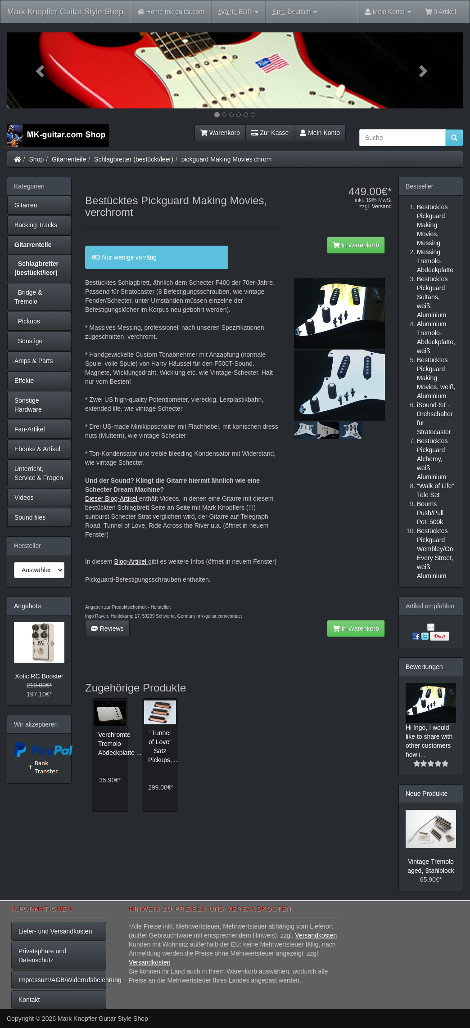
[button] (41, 70)
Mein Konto (320, 132)
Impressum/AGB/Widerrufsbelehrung (62, 979)
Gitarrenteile (69, 159)
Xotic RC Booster (39, 676)
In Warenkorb (356, 245)
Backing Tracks (35, 225)
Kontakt (29, 999)
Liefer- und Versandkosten (55, 931)
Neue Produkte (426, 793)
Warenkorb (220, 132)
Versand (382, 206)
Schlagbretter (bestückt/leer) (133, 159)
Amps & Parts (33, 360)
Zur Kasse (270, 132)
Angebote (27, 606)
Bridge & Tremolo (28, 297)
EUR (238, 12)
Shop (36, 159)
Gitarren (25, 205)
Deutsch (295, 12)
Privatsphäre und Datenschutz (42, 955)
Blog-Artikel (131, 561)
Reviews (107, 628)
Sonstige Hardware (28, 405)
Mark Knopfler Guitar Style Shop (65, 11)
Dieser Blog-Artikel (112, 498)
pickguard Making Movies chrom (226, 159)
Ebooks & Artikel (37, 449)
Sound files (29, 517)
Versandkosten (316, 935)
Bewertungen (424, 666)
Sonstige (28, 341)
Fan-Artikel (29, 429)
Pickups (27, 321)
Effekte (24, 380)
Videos (24, 497)
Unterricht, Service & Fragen (38, 473)
